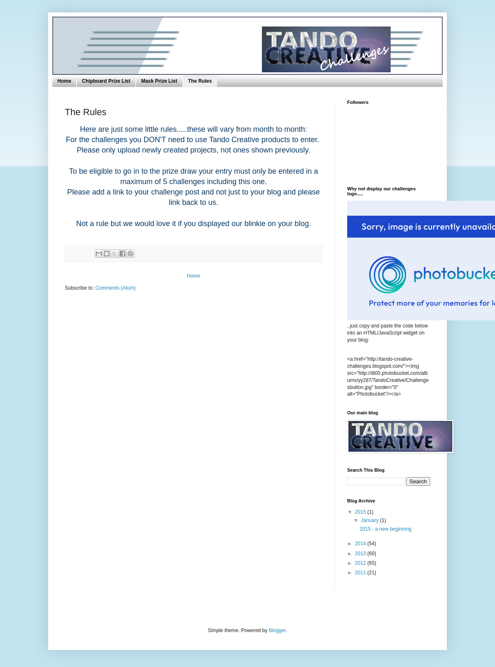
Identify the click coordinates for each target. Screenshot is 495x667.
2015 (361, 512)
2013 (361, 553)
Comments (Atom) (115, 288)
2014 (361, 543)
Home (64, 81)
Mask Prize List (159, 81)
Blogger (277, 630)
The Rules (200, 81)
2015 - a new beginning (386, 529)
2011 (361, 573)
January (370, 520)
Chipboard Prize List (106, 81)
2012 (361, 563)
